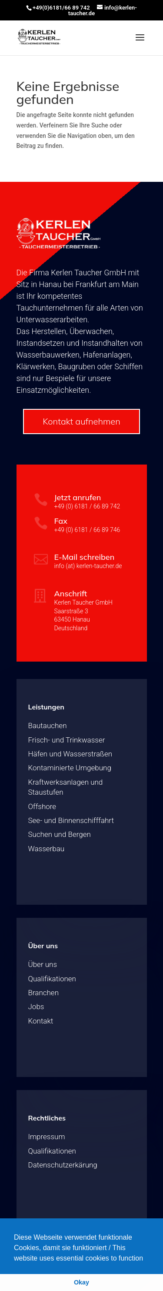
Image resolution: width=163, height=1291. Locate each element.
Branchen (43, 992)
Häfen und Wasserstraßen (70, 753)
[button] (146, 1259)
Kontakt (40, 1021)
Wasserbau (46, 848)
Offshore (42, 806)
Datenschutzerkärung (62, 1165)
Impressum (46, 1136)
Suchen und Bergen (59, 834)
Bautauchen (47, 725)
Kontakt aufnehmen (81, 421)
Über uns (42, 964)
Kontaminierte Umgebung (69, 767)
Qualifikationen (52, 978)
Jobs (36, 1006)
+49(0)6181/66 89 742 (61, 7)
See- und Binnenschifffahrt (71, 820)
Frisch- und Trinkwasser (66, 740)
